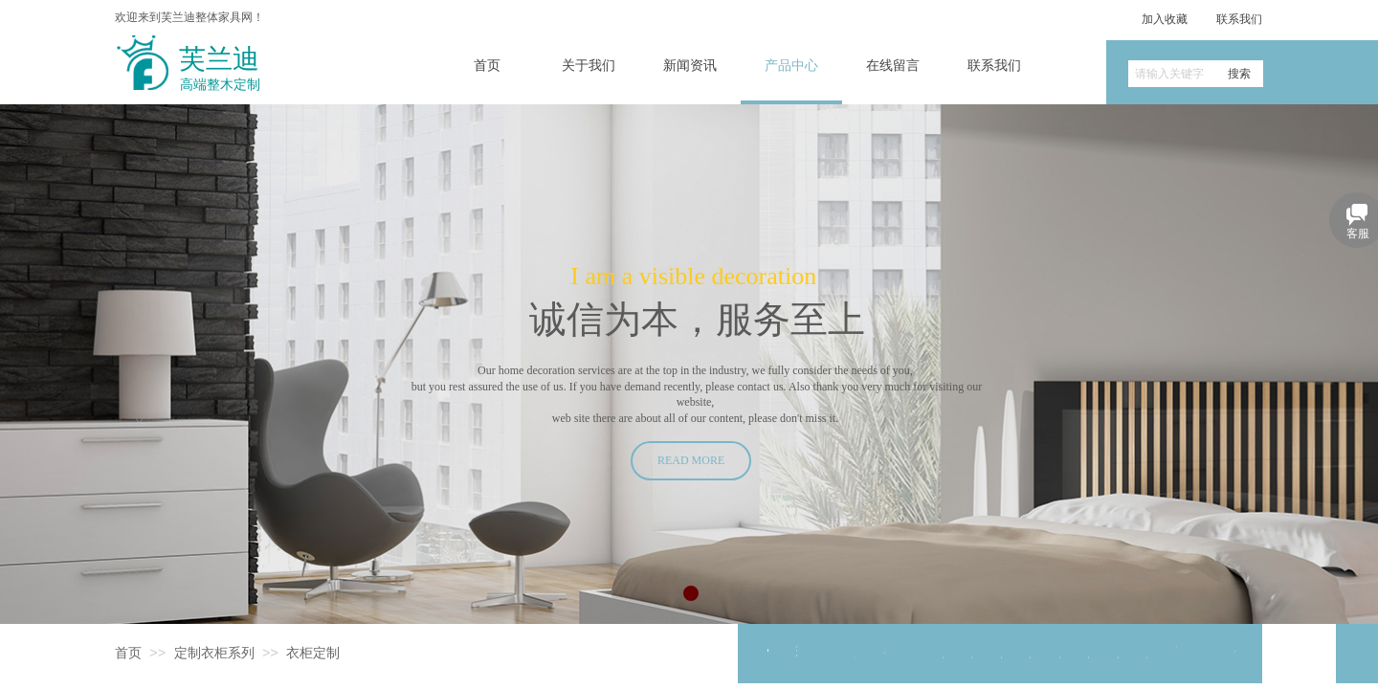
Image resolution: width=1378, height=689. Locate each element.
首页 (128, 653)
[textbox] (1171, 73)
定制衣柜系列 (214, 653)
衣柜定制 (313, 653)
